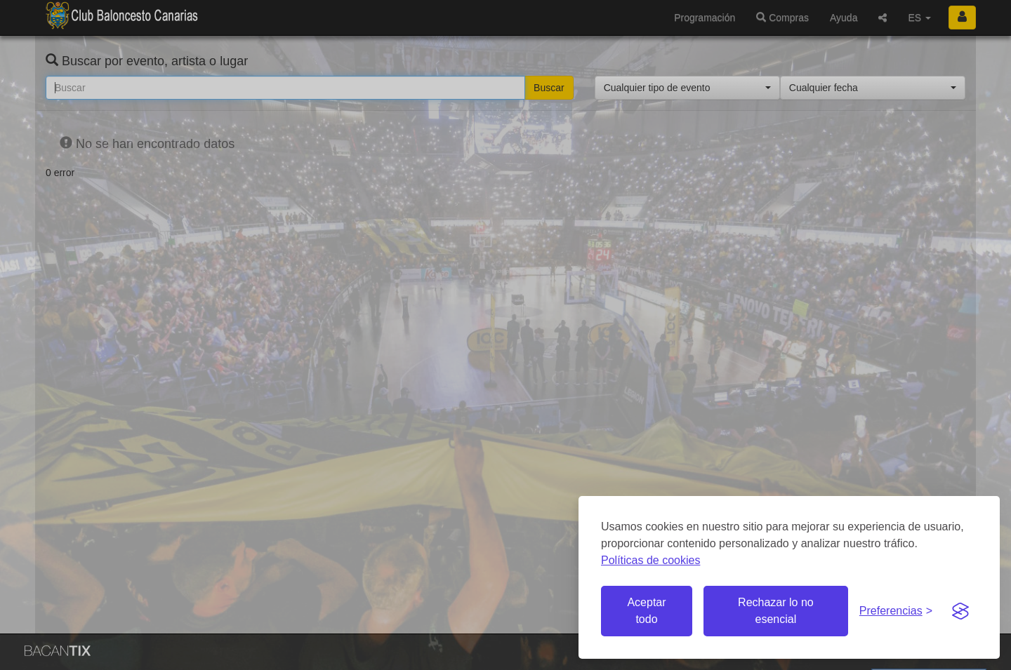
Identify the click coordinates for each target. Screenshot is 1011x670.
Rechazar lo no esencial (776, 610)
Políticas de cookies (650, 560)
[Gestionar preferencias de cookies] (895, 611)
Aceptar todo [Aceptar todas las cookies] (646, 610)
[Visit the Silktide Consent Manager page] (960, 611)
